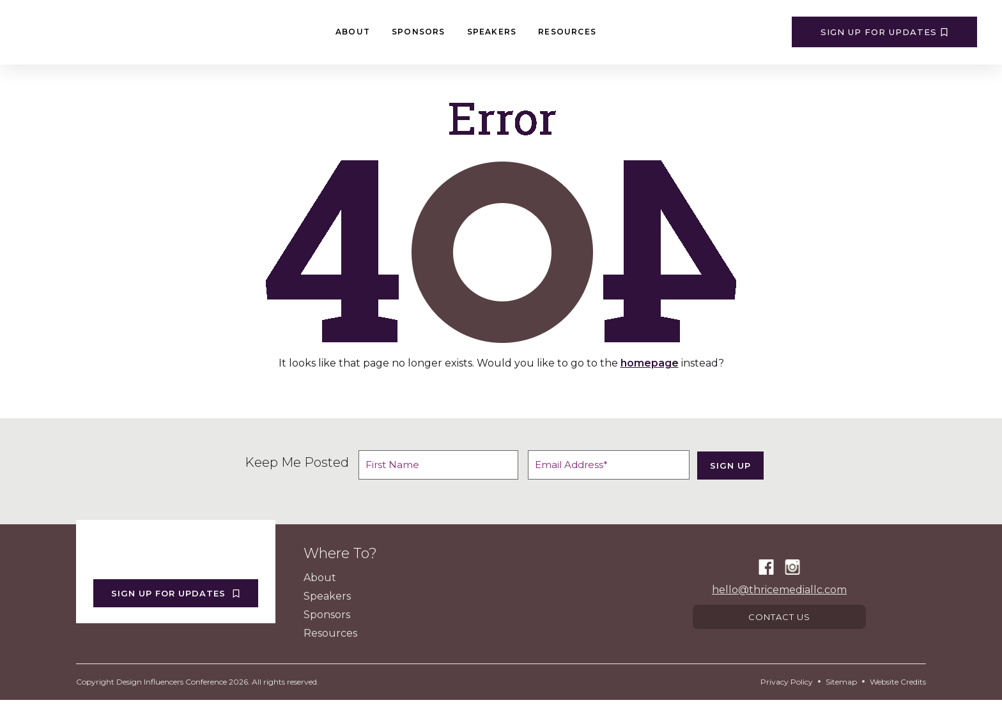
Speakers (492, 31)
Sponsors (418, 31)
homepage (649, 363)
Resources (567, 31)
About (352, 31)
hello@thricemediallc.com (779, 592)
